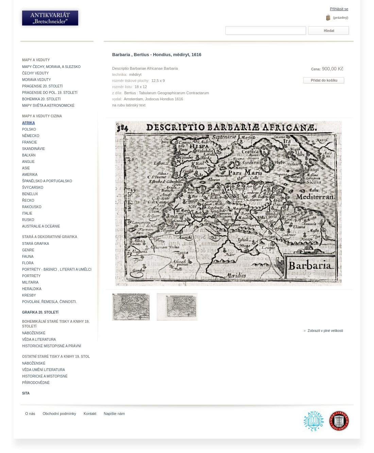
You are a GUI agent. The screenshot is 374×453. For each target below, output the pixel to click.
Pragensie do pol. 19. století (50, 93)
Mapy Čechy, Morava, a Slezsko (51, 67)
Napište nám (114, 414)
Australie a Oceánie (41, 226)
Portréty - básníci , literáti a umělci (56, 269)
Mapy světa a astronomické (48, 105)
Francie (29, 142)
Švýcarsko (32, 187)
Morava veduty (36, 80)
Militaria (30, 282)
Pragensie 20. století (42, 86)
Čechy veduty (35, 73)
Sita (26, 393)
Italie (27, 213)
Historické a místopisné (45, 376)
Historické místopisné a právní (51, 346)
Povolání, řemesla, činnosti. (49, 302)
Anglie (28, 162)
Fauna (27, 256)
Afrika (28, 123)
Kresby (29, 295)
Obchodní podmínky (59, 414)
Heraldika (31, 289)
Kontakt (90, 414)
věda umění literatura (43, 370)
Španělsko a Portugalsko (47, 181)
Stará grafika (35, 244)
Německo (30, 136)
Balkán (28, 155)
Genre (28, 250)
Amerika (29, 175)
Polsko (29, 129)
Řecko (28, 200)
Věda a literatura (39, 339)
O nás (30, 414)
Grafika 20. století (40, 312)
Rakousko (31, 207)
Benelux (30, 194)
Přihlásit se (339, 9)
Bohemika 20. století (41, 99)
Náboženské (33, 333)
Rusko (28, 220)
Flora (27, 263)
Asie (26, 168)
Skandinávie (33, 149)
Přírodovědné (36, 383)
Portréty (31, 276)
